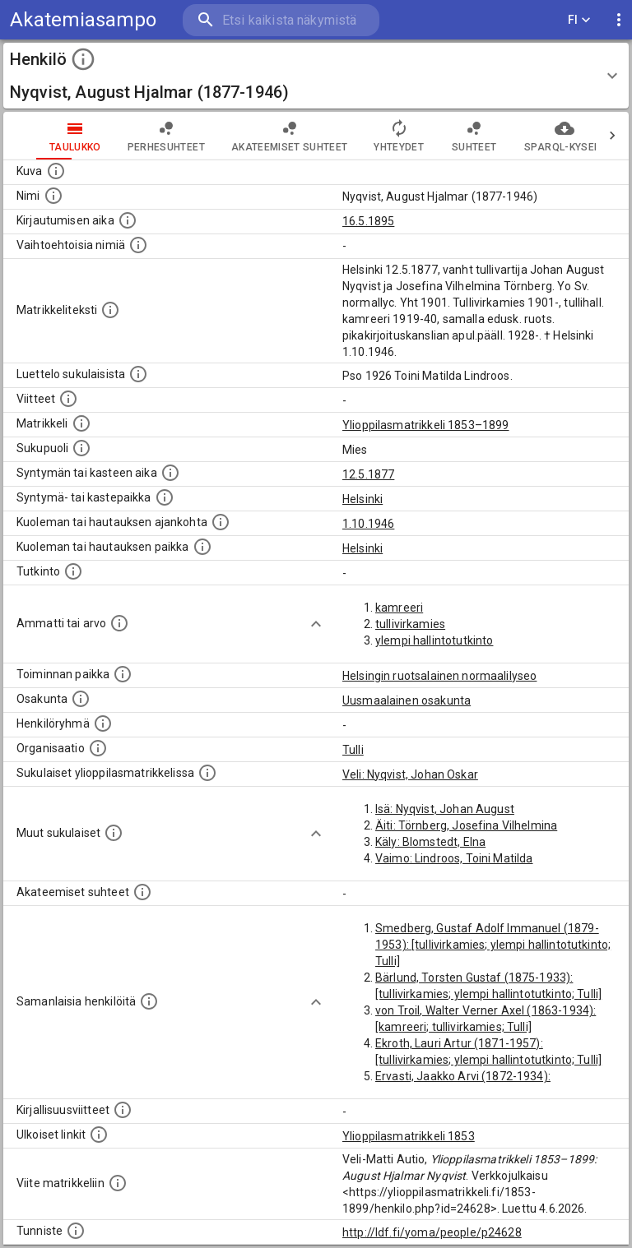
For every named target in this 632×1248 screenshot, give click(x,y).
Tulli (353, 749)
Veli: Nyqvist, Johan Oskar (410, 774)
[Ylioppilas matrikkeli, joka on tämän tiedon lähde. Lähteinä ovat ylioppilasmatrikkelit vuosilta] (81, 423)
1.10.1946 (368, 523)
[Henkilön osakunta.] (80, 699)
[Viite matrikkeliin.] (118, 1183)
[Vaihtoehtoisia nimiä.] (138, 245)
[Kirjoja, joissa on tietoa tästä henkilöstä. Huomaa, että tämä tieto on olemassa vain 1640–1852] (122, 1110)
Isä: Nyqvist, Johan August (444, 809)
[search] (281, 20)
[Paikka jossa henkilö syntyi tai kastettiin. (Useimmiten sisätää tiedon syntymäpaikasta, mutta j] (164, 497)
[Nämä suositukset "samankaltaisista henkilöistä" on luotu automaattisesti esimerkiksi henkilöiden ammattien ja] (149, 1001)
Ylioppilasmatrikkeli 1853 (408, 1136)
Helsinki (362, 499)
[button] (316, 76)
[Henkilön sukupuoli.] (81, 448)
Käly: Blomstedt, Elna (430, 841)
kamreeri (399, 607)
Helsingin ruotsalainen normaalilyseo (439, 675)
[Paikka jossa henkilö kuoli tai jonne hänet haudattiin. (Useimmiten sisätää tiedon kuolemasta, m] (202, 547)
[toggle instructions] (83, 59)
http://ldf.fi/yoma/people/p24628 (432, 1232)
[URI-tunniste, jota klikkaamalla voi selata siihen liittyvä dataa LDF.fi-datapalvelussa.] (76, 1231)
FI (579, 20)
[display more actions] (619, 20)
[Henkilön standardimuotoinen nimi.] (53, 196)
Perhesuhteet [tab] (133, 135)
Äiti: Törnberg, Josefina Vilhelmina (466, 825)
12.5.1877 (368, 474)
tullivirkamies (410, 624)
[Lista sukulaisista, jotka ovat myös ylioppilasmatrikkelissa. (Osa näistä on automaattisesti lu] (207, 773)
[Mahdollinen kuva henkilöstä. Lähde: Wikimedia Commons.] (56, 171)
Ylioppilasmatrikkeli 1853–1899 (425, 425)
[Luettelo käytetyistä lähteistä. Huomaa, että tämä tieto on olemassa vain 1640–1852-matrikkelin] (68, 399)
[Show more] (316, 624)
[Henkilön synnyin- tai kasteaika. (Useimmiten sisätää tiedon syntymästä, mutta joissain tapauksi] (170, 473)
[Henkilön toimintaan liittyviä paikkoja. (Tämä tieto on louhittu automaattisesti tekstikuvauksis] (122, 674)
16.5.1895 (368, 221)
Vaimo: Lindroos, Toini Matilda (454, 858)
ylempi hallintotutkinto (434, 640)
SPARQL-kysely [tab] (531, 135)
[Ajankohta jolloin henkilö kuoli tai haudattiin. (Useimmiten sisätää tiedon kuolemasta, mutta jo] (220, 522)
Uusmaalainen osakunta (406, 700)
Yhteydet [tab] (366, 135)
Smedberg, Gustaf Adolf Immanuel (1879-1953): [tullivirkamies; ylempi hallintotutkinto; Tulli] (493, 945)
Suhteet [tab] (441, 135)
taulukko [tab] (42, 135)
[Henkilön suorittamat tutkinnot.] (73, 571)
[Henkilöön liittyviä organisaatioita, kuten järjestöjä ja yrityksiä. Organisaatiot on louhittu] (98, 748)
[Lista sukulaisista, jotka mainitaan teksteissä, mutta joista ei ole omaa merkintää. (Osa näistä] (113, 833)
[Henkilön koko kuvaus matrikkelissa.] (110, 310)
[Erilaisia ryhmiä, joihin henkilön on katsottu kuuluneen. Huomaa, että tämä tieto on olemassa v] (103, 723)
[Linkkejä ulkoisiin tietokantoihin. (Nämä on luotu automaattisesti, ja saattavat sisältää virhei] (99, 1134)
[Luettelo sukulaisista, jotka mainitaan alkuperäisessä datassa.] (138, 374)
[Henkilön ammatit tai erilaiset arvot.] (119, 623)
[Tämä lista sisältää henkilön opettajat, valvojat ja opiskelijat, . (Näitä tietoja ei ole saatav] (142, 892)
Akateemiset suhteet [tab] (256, 135)
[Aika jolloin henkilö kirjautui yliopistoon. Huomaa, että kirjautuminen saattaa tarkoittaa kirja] (127, 220)
